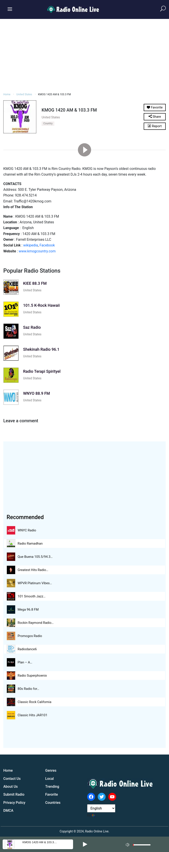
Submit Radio (13, 794)
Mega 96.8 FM (28, 609)
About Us (10, 786)
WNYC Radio (27, 530)
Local (49, 779)
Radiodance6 (27, 649)
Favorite (51, 794)
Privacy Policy (14, 803)
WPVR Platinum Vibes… (35, 583)
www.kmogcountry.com (37, 251)
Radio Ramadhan (30, 543)
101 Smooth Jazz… (31, 596)
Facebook (47, 245)
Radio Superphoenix (32, 676)
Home (6, 94)
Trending (52, 786)
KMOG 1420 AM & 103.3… (39, 842)
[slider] (142, 846)
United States (24, 94)
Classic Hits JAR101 (32, 715)
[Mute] (128, 844)
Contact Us (12, 779)
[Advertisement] (84, 55)
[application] (139, 844)
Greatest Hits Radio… (33, 570)
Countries (53, 803)
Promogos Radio (30, 636)
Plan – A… (25, 662)
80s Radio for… (28, 689)
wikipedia (30, 245)
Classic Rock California (34, 702)
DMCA (8, 810)
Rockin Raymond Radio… (36, 623)
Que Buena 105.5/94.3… (35, 557)
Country (48, 123)
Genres (51, 770)
